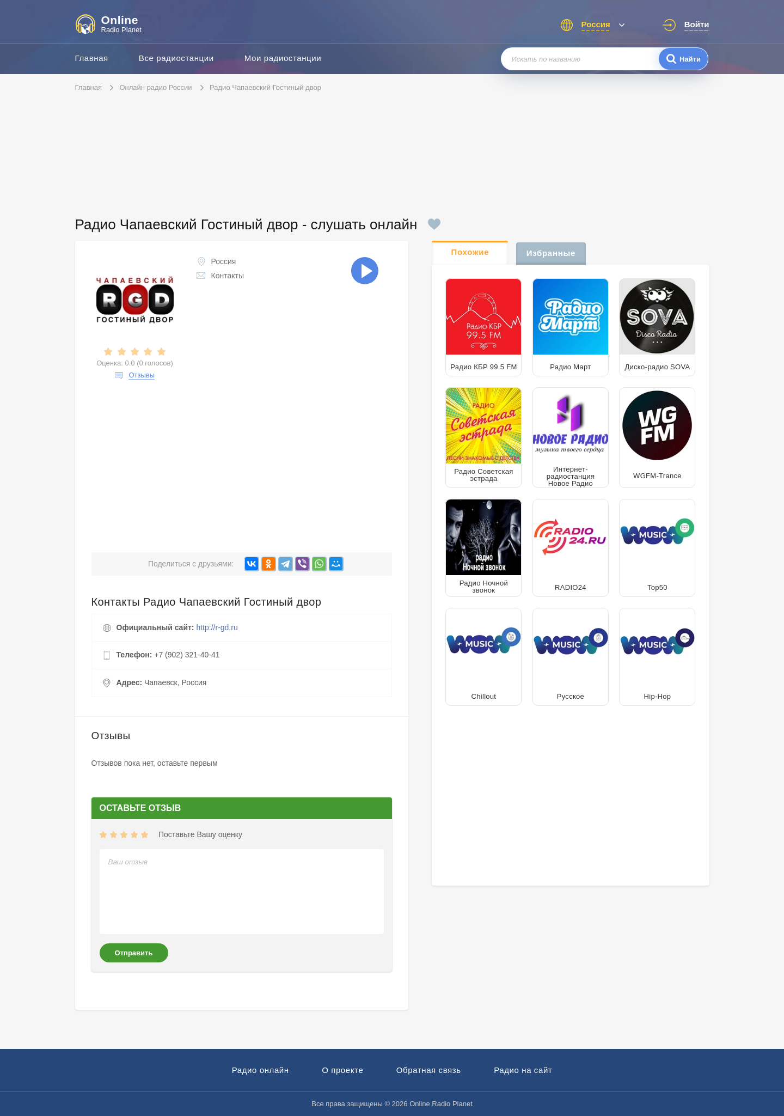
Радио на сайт (523, 1070)
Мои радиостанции (283, 58)
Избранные (550, 253)
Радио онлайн (260, 1070)
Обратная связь (428, 1070)
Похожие (470, 252)
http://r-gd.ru (216, 627)
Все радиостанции (176, 58)
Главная (91, 58)
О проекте (342, 1070)
